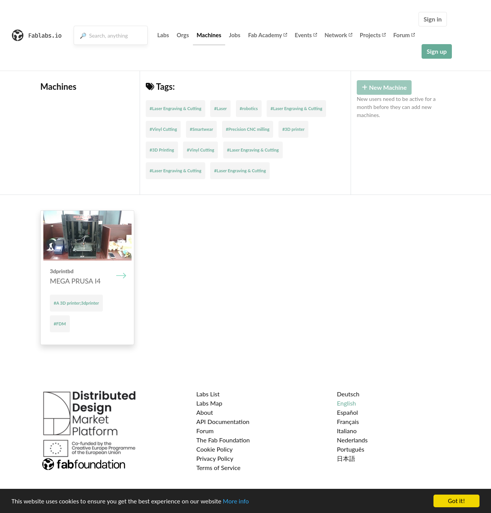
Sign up (437, 51)
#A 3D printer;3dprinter (76, 302)
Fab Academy (267, 34)
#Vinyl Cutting (163, 129)
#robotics (249, 108)
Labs (163, 34)
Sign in (432, 19)
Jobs (235, 34)
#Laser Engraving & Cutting (175, 108)
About (204, 412)
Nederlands (352, 440)
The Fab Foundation (223, 440)
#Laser (220, 108)
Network (338, 34)
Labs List (208, 394)
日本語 (346, 458)
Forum (404, 34)
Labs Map (209, 403)
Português (350, 449)
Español (347, 412)
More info (236, 502)
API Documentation (223, 421)
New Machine (384, 87)
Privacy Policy (215, 458)
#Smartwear (201, 129)
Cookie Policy (214, 449)
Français (348, 421)
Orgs (183, 34)
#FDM (60, 323)
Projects (373, 34)
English (346, 403)
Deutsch (348, 394)
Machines (209, 34)
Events (306, 34)
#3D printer (293, 129)
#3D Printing (162, 149)
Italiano (347, 430)
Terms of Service (218, 467)
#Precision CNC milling (248, 129)
